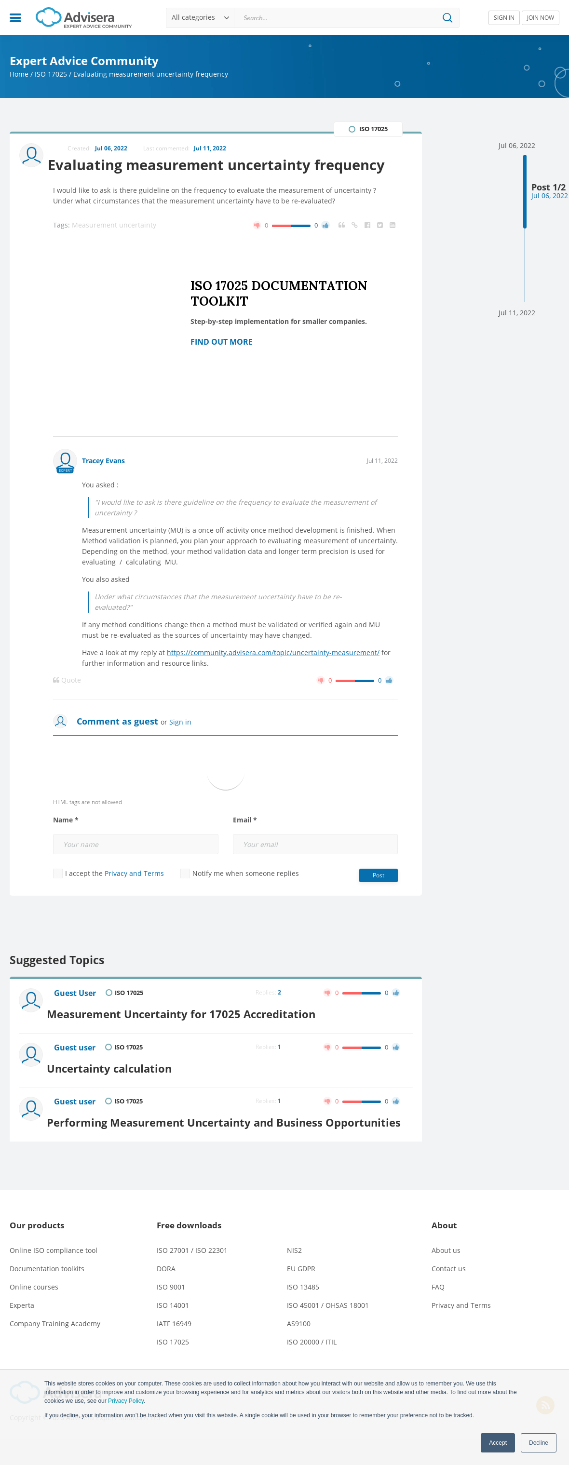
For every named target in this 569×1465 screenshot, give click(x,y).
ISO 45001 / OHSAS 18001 (328, 1330)
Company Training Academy (55, 1349)
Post (378, 898)
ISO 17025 (51, 74)
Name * (66, 842)
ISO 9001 (171, 1312)
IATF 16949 (174, 1349)
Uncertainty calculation (120, 1083)
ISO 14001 (173, 1330)
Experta (22, 1330)
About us (446, 1275)
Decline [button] (538, 1442)
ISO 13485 (303, 1312)
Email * (245, 842)
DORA (166, 1294)
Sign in (180, 744)
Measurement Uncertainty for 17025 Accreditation (194, 1032)
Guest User (76, 1016)
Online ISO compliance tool (53, 1275)
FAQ (438, 1312)
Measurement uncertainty (114, 247)
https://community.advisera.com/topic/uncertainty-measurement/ (273, 675)
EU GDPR (301, 1294)
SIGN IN (504, 17)
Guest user (76, 1067)
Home (19, 74)
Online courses (34, 1312)
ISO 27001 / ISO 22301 (192, 1275)
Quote (67, 703)
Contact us (449, 1294)
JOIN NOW (540, 17)
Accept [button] (498, 1442)
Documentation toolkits (47, 1294)
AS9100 (299, 1349)
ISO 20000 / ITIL (312, 1367)
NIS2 (294, 1275)
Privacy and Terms (134, 896)
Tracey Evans (103, 483)
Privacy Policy (126, 1401)
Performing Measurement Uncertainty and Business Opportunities (198, 1141)
